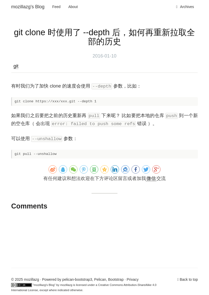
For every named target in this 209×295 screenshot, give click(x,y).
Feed (56, 7)
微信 (151, 178)
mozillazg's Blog (28, 6)
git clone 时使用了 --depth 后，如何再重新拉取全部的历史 (104, 37)
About (73, 7)
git (15, 66)
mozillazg (66, 284)
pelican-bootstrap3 (77, 279)
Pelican (100, 279)
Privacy (132, 279)
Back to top (189, 279)
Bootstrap (116, 279)
